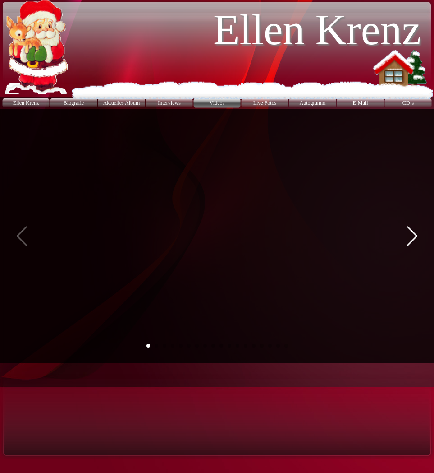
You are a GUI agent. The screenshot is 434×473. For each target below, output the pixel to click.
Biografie (74, 103)
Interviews (169, 103)
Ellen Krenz (26, 103)
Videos (217, 103)
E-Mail (360, 103)
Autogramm (313, 103)
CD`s (408, 103)
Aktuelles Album (121, 103)
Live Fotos (265, 103)
